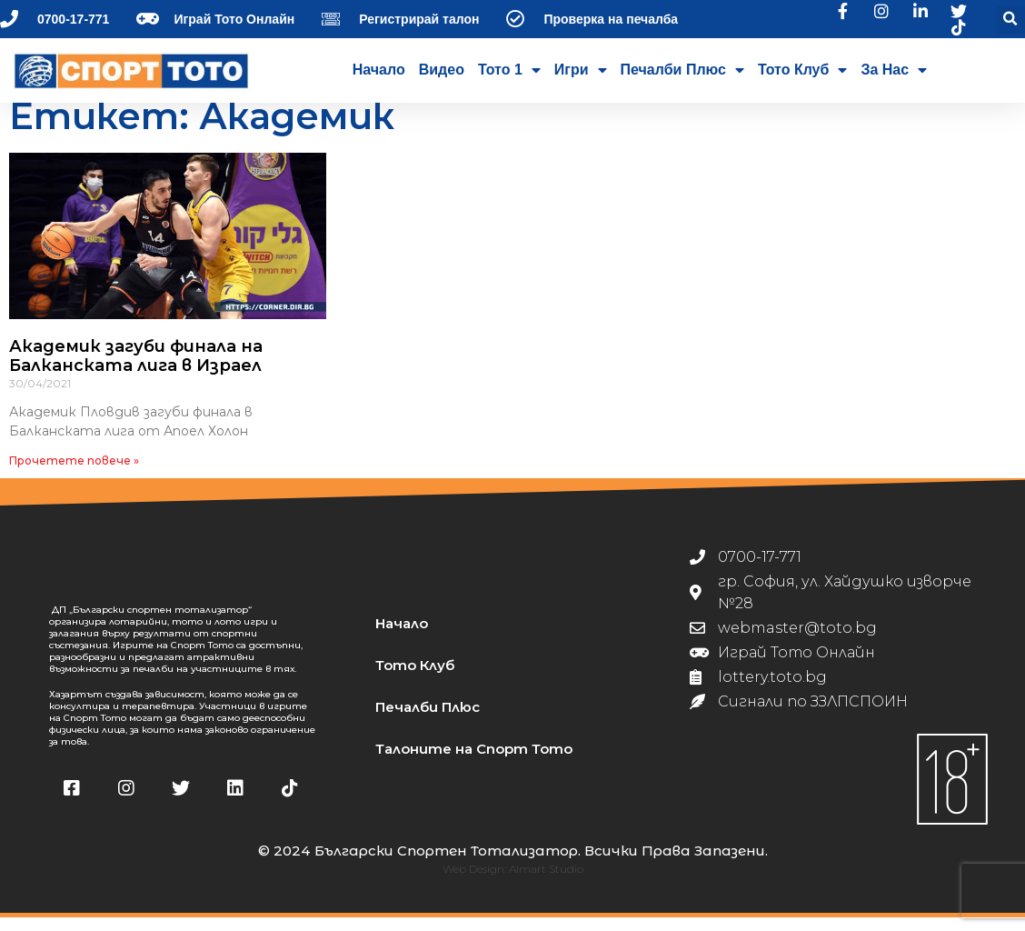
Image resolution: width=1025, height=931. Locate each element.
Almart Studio (546, 882)
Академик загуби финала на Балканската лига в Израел (136, 370)
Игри (580, 70)
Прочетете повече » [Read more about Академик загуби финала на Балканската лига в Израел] (74, 474)
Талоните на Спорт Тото (473, 762)
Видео (441, 69)
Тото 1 (509, 70)
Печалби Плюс (682, 70)
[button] (1011, 19)
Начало (379, 69)
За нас (894, 70)
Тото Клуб (802, 70)
